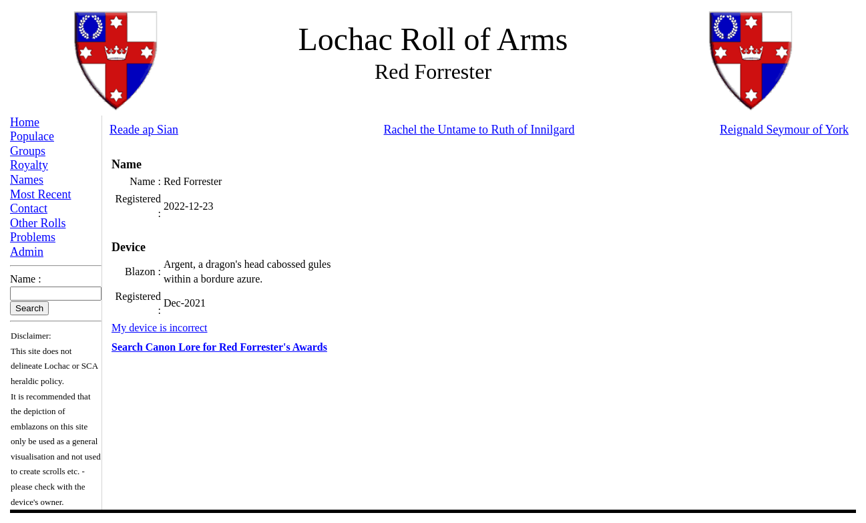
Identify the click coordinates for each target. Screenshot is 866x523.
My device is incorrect (160, 327)
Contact (28, 208)
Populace (32, 136)
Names (26, 179)
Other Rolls (38, 223)
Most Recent (40, 194)
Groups (27, 151)
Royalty (29, 165)
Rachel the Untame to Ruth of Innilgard (479, 129)
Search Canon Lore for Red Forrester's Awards (219, 347)
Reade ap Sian (144, 129)
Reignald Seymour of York (784, 129)
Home (24, 122)
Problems (32, 237)
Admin (26, 251)
